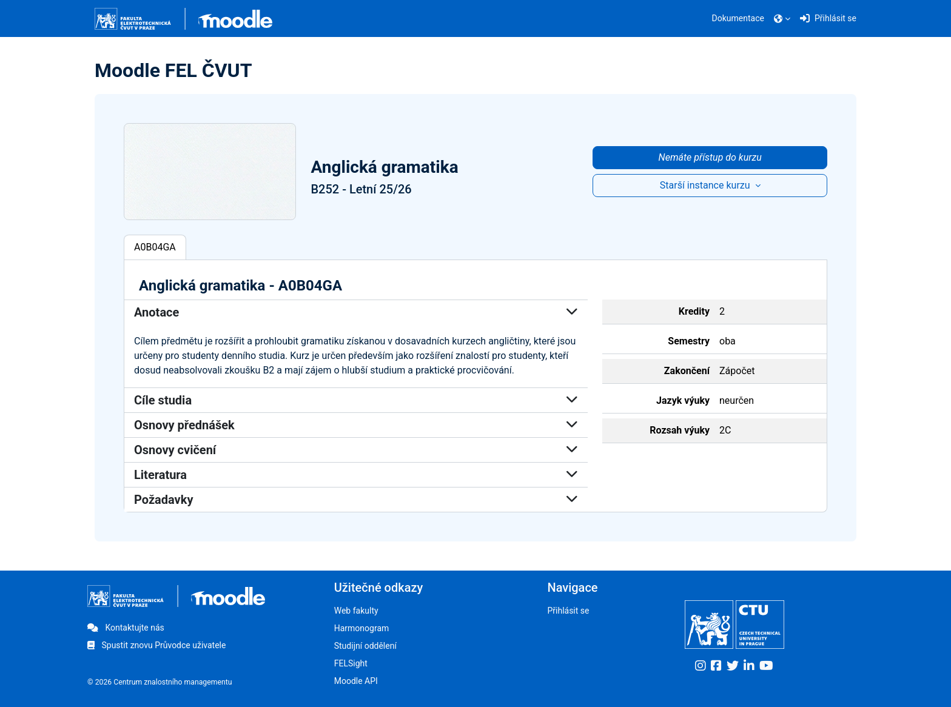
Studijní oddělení (365, 646)
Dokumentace (738, 18)
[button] (782, 19)
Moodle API (356, 681)
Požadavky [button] (356, 499)
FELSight (351, 663)
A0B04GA (155, 247)
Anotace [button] (356, 312)
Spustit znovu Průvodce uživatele (156, 645)
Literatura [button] (356, 474)
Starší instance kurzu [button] (706, 185)
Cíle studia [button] (356, 400)
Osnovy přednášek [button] (356, 425)
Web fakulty (356, 610)
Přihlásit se (568, 610)
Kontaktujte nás (125, 627)
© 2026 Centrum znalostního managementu (159, 682)
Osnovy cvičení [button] (356, 450)
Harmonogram (361, 628)
